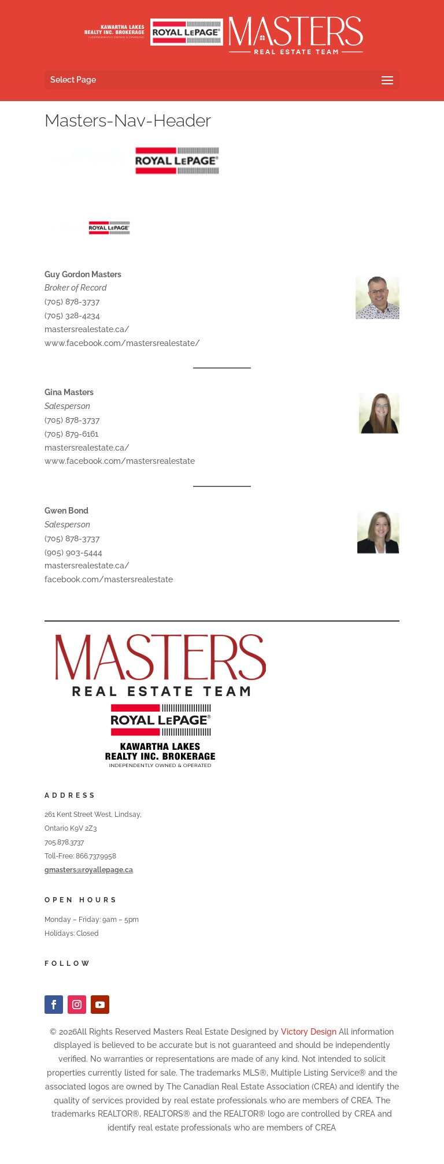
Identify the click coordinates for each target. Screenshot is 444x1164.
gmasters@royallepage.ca (89, 870)
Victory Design (308, 1031)
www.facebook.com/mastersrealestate (120, 461)
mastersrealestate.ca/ (87, 329)
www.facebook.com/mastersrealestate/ (122, 343)
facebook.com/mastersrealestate (109, 579)
